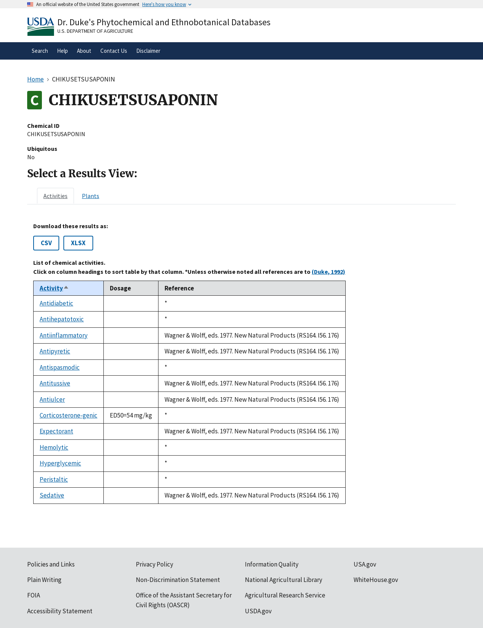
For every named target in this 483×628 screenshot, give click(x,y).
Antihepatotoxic (62, 319)
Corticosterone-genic (68, 415)
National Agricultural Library (283, 580)
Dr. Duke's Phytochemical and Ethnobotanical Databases (164, 22)
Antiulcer (52, 399)
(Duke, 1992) (328, 271)
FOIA (33, 595)
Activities (55, 196)
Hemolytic (54, 447)
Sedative (52, 495)
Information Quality (271, 564)
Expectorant (56, 431)
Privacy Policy (154, 564)
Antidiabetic (56, 303)
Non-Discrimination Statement (178, 580)
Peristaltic (54, 479)
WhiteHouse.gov (376, 580)
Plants (90, 196)
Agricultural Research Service (285, 595)
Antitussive (55, 383)
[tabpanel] (241, 363)
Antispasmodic (60, 367)
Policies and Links (51, 564)
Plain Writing (44, 580)
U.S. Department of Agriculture (95, 31)
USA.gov (365, 564)
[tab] (55, 195)
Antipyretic (55, 351)
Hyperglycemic (60, 463)
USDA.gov (258, 611)
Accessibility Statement (59, 611)
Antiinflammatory (64, 335)
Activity (54, 288)
